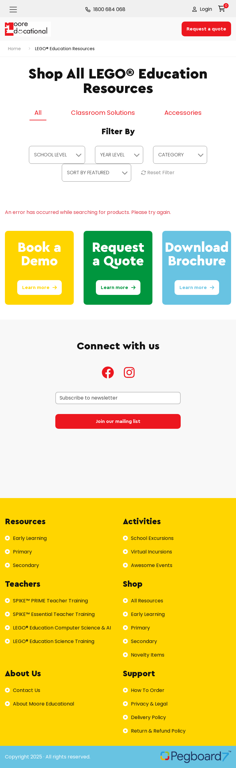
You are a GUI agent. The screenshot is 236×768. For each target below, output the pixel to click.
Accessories (183, 112)
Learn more (39, 287)
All (37, 112)
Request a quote (206, 28)
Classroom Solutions (103, 112)
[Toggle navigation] (13, 9)
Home (14, 49)
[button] (202, 9)
